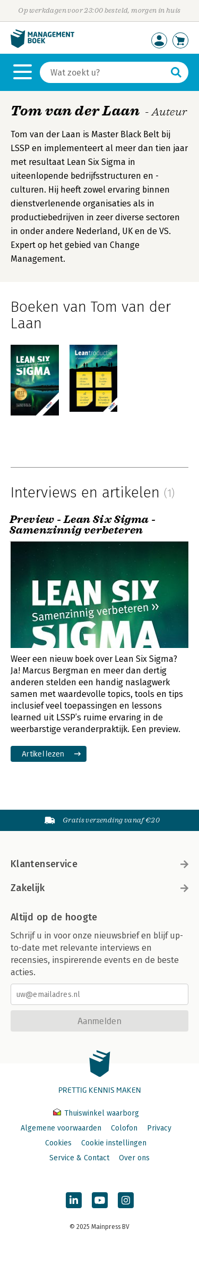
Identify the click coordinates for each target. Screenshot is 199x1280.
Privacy (159, 1128)
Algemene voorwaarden (61, 1128)
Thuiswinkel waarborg (96, 1113)
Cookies (58, 1143)
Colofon (124, 1128)
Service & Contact (79, 1157)
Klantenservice (99, 864)
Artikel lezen (43, 753)
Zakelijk (99, 888)
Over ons (134, 1157)
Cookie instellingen (113, 1143)
